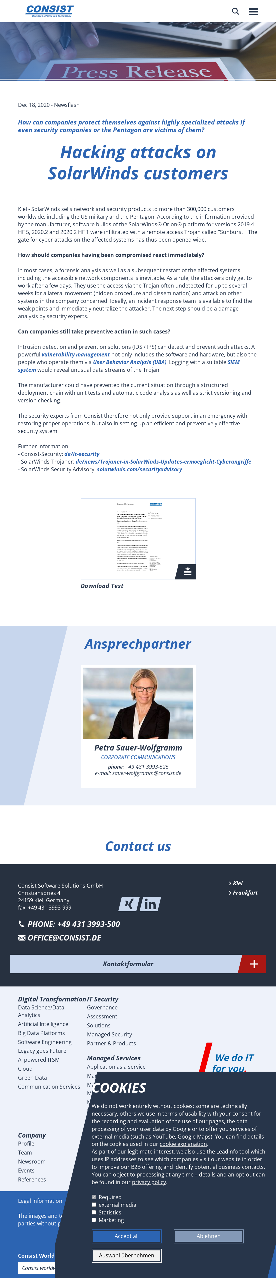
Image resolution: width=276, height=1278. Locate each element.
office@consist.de (64, 938)
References (32, 1179)
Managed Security (109, 1034)
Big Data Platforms (41, 1033)
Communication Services (49, 1086)
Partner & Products (111, 1043)
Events (26, 1170)
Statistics (110, 1212)
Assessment (102, 1016)
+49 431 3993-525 (147, 766)
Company (32, 1135)
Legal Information (40, 1200)
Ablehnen (209, 1236)
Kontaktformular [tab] (184, 964)
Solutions (99, 1025)
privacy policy (149, 1182)
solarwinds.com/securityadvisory (139, 469)
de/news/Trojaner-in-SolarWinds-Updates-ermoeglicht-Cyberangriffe (163, 461)
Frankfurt (245, 892)
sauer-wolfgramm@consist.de (146, 773)
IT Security (102, 999)
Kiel (238, 883)
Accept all (127, 1236)
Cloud (25, 1068)
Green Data (32, 1077)
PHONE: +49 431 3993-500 (74, 924)
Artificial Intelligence (43, 1024)
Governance (102, 1007)
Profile (26, 1143)
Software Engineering (45, 1042)
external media (117, 1204)
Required (110, 1197)
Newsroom (32, 1161)
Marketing (111, 1220)
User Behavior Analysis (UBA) (129, 362)
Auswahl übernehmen (126, 1255)
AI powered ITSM (39, 1059)
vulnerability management (75, 354)
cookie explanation (183, 1144)
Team (25, 1152)
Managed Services (114, 1058)
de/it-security (81, 454)
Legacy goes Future (42, 1050)
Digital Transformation (52, 999)
